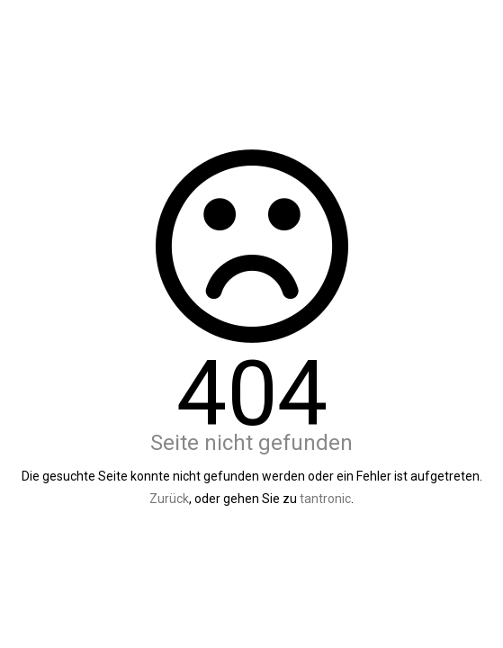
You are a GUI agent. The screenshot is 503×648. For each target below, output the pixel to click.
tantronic (325, 498)
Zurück (169, 498)
